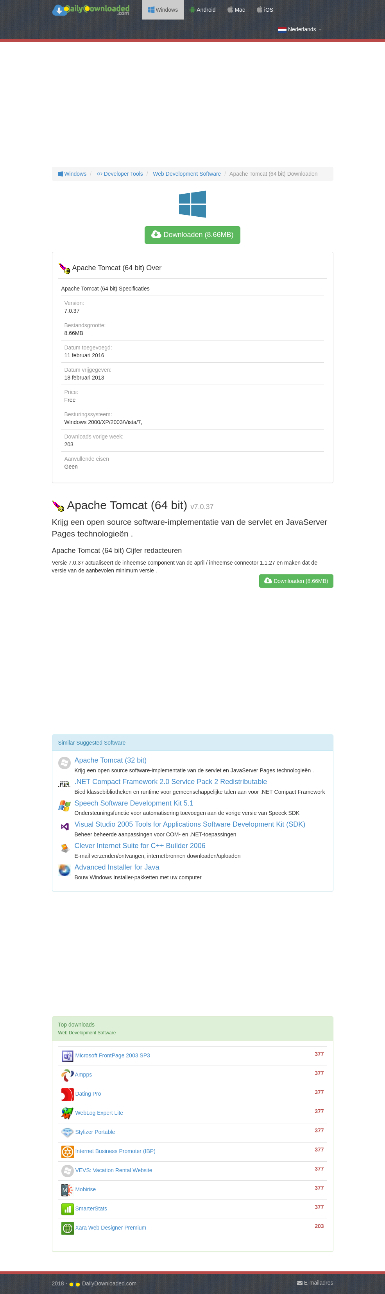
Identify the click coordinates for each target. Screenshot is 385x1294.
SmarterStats (84, 1208)
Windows (163, 10)
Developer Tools (119, 174)
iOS (265, 10)
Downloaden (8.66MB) (192, 235)
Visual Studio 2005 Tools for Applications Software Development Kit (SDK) (190, 824)
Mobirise (78, 1189)
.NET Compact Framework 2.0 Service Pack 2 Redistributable (171, 782)
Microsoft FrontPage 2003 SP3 (105, 1055)
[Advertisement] (192, 104)
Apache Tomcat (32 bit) (111, 760)
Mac (236, 10)
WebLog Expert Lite (92, 1113)
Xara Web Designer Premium (104, 1227)
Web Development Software (186, 174)
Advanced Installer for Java (117, 867)
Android (202, 10)
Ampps (76, 1074)
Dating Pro (81, 1094)
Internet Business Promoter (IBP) (108, 1151)
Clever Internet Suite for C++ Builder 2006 (140, 846)
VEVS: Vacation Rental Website (106, 1170)
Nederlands (299, 29)
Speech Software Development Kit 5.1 (134, 803)
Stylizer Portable (88, 1132)
